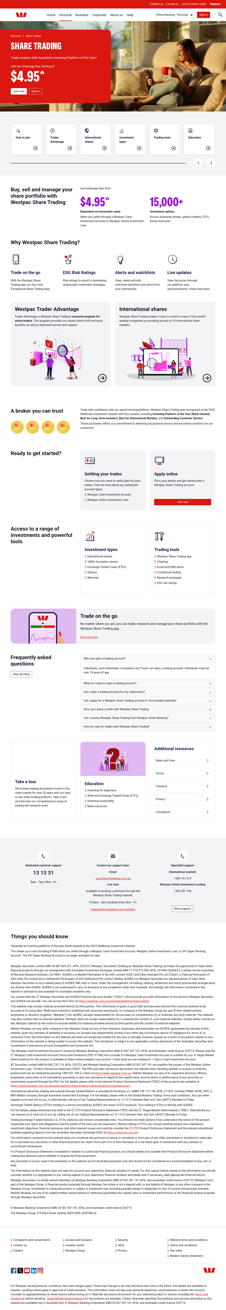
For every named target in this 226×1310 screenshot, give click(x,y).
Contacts (183, 778)
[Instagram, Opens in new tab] (40, 1264)
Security (123, 1231)
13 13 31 (43, 864)
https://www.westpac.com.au (112, 1064)
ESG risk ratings (167, 574)
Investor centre (75, 1236)
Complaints (183, 804)
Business (82, 15)
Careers (18, 1242)
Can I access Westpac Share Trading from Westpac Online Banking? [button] (126, 709)
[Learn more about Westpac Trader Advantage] (102, 370)
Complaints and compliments (31, 1231)
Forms (183, 765)
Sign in (203, 14)
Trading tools (166, 541)
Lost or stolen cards (193, 4)
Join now (19, 91)
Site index (176, 1242)
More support (182, 900)
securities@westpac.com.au (113, 870)
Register (215, 4)
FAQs (121, 1236)
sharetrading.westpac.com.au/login (113, 901)
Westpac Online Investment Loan (108, 491)
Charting (162, 553)
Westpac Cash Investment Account (109, 486)
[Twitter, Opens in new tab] (20, 1262)
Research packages (169, 569)
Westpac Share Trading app (174, 548)
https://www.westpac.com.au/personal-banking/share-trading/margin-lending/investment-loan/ (70, 1077)
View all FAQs (21, 665)
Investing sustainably (100, 792)
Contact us (156, 4)
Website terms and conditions (188, 1231)
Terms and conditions (183, 1236)
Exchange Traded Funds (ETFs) (106, 558)
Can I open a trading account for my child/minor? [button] (114, 683)
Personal (65, 15)
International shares (99, 548)
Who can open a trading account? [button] (105, 650)
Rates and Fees (183, 752)
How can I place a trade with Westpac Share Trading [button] (116, 700)
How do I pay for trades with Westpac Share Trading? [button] (117, 718)
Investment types (101, 541)
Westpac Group (75, 1242)
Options (92, 564)
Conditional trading (169, 564)
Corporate (99, 15)
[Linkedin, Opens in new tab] (34, 1262)
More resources (97, 797)
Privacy (183, 791)
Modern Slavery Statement (186, 1247)
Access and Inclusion (79, 1231)
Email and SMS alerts (170, 558)
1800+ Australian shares (102, 553)
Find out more (89, 628)
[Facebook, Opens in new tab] (14, 1262)
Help (130, 15)
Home (51, 15)
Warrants (93, 569)
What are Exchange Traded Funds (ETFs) (112, 787)
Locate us (172, 4)
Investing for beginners (101, 782)
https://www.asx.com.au (122, 1124)
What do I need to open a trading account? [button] (110, 674)
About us (116, 15)
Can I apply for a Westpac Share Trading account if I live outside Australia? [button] (130, 692)
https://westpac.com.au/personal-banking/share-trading (114, 992)
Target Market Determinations (65, 1290)
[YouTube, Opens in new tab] (27, 1262)
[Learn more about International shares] (207, 370)
